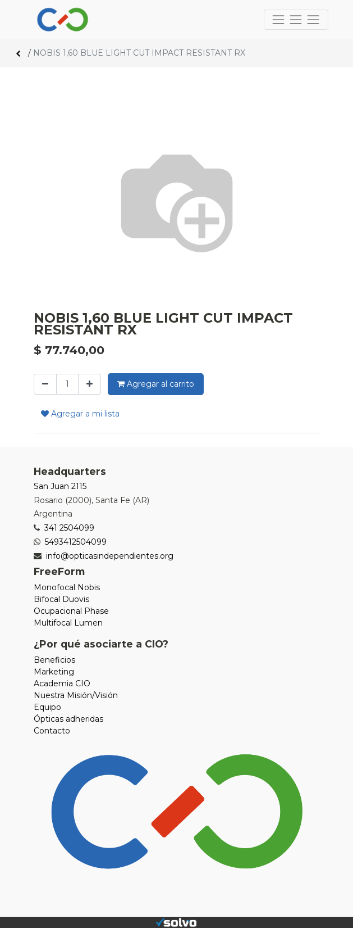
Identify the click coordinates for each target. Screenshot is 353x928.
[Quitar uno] (45, 384)
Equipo (47, 707)
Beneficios (54, 660)
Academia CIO (62, 683)
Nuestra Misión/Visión (76, 695)
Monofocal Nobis (67, 587)
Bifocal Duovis (61, 599)
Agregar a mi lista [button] (80, 414)
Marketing (54, 672)
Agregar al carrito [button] (155, 384)
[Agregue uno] (89, 384)
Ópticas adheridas (68, 719)
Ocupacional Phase (71, 611)
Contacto (52, 731)
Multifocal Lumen (68, 623)
